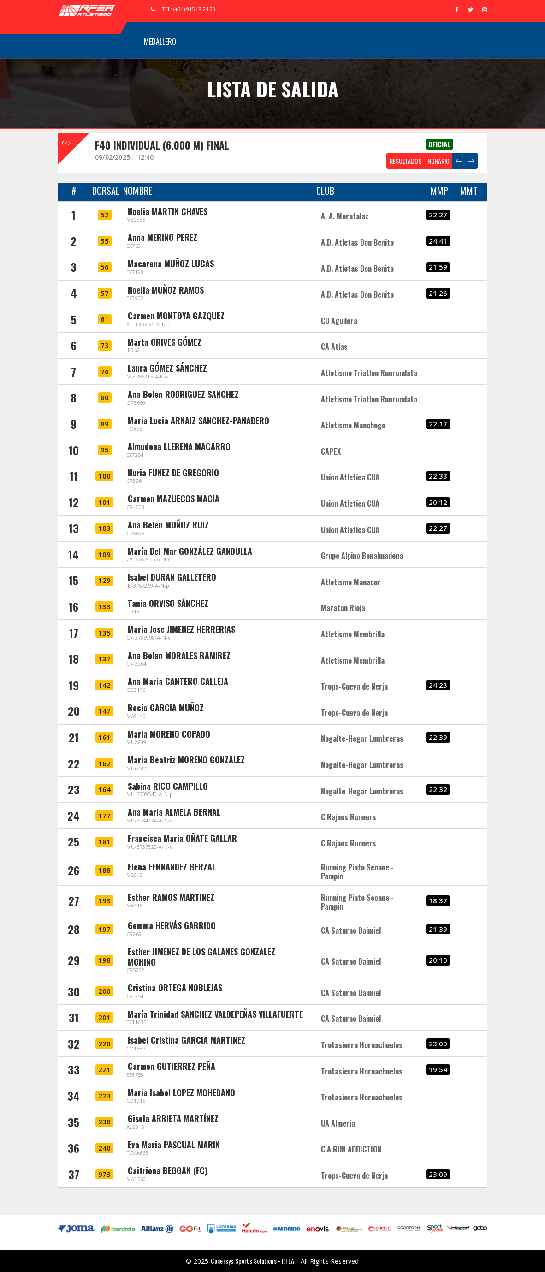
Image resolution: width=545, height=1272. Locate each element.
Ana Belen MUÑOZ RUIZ (168, 525)
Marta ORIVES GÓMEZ (164, 342)
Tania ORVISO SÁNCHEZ (168, 603)
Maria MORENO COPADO (169, 734)
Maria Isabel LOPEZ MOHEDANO (181, 1092)
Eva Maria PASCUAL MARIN (174, 1145)
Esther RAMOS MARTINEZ (171, 897)
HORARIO (438, 161)
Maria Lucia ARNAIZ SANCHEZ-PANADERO (198, 420)
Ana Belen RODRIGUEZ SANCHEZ (183, 394)
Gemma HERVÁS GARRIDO (172, 925)
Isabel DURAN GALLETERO (172, 577)
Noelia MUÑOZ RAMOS (166, 290)
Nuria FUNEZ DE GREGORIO (173, 473)
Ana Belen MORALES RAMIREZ (179, 655)
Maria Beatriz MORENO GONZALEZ (186, 760)
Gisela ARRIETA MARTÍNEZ (173, 1118)
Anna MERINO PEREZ (162, 237)
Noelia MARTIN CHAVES (167, 211)
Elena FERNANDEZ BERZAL (172, 867)
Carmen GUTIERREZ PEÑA (171, 1066)
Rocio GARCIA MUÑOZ (166, 708)
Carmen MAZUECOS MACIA (173, 498)
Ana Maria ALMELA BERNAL (174, 812)
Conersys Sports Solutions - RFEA (252, 1261)
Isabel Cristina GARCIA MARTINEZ (186, 1040)
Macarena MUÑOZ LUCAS (171, 264)
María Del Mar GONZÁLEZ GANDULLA (190, 551)
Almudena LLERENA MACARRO (179, 446)
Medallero (160, 41)
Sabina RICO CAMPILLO (168, 786)
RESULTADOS (405, 161)
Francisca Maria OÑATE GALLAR (182, 838)
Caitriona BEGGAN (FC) (167, 1170)
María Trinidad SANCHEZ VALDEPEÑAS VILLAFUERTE (215, 1014)
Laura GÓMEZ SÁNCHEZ (167, 368)
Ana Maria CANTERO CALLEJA (178, 681)
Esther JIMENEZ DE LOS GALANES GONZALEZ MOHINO (201, 957)
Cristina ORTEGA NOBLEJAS (175, 988)
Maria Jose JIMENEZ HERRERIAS (181, 629)
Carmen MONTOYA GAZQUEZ (176, 316)
